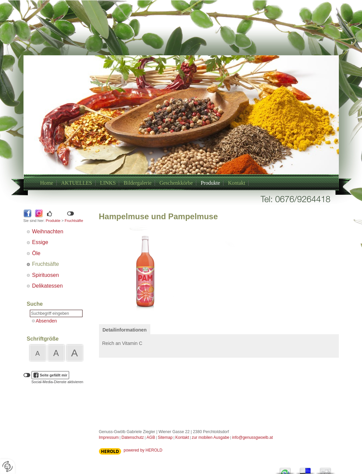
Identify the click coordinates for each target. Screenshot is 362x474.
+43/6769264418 (173, 131)
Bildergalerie (138, 183)
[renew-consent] (7, 466)
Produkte (210, 183)
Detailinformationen (125, 330)
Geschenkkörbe (176, 183)
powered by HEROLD (143, 450)
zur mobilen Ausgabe (210, 437)
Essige (40, 242)
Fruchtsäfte (74, 221)
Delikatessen (47, 286)
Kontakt (236, 183)
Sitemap (165, 437)
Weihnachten (47, 231)
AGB (151, 437)
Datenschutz (132, 437)
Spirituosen (45, 275)
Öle (36, 253)
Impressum (109, 437)
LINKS (108, 183)
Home (46, 183)
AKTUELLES (76, 183)
